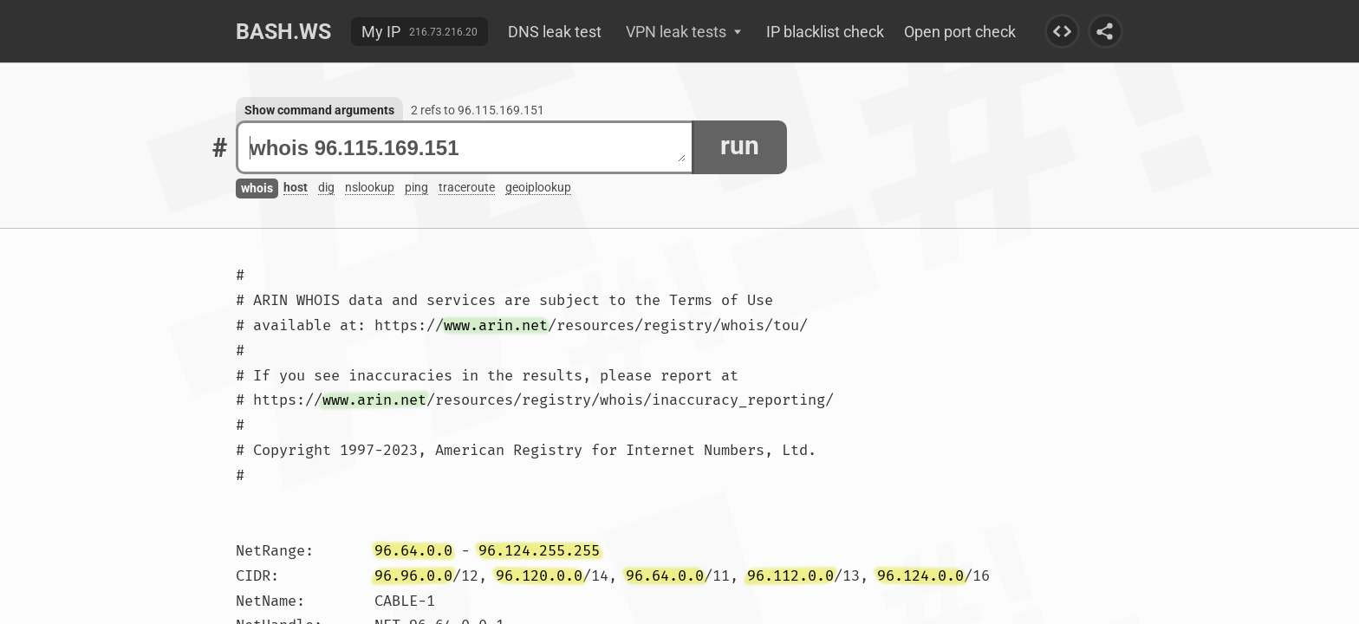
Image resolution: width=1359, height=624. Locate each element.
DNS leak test (554, 32)
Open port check (960, 32)
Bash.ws (283, 31)
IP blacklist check (825, 32)
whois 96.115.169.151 (468, 147)
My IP (380, 32)
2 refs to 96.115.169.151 (477, 110)
